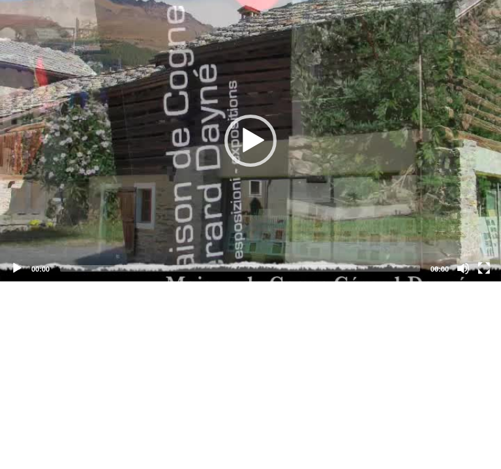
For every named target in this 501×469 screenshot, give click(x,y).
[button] (250, 141)
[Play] (16, 268)
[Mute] (463, 268)
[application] (250, 140)
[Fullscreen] (484, 268)
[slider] (240, 268)
